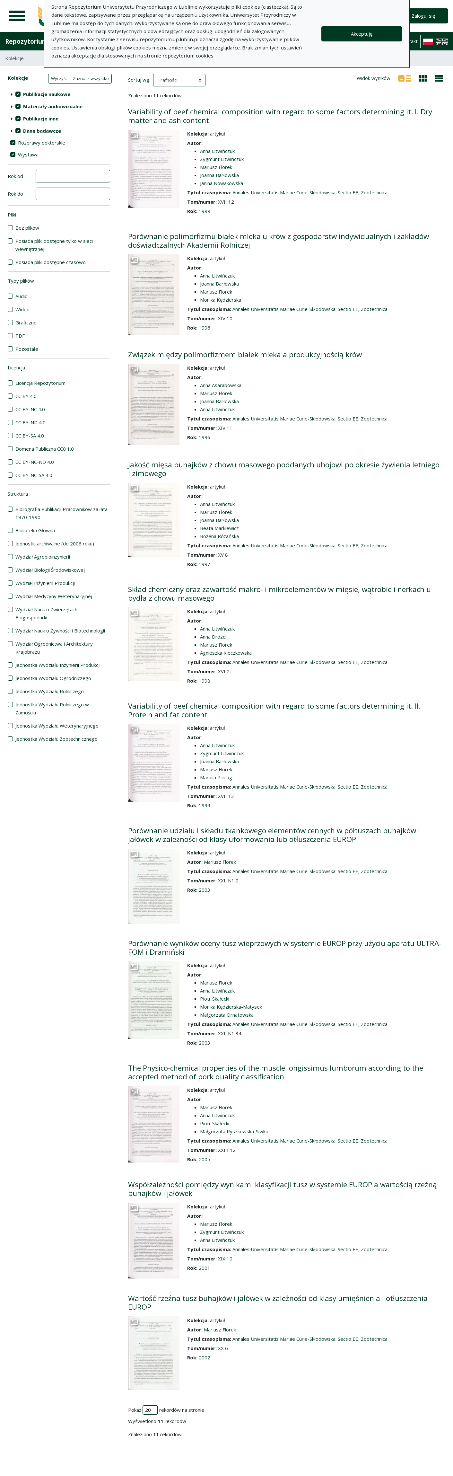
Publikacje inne (40, 118)
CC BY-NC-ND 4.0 (34, 462)
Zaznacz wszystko (91, 78)
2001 (204, 1268)
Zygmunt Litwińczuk (222, 159)
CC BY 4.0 (26, 396)
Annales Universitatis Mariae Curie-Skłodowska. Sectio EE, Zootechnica (310, 192)
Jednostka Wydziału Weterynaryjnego (57, 725)
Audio (21, 296)
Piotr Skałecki (214, 998)
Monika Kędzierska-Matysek (231, 1006)
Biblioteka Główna (35, 530)
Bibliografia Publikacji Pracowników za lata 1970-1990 (61, 513)
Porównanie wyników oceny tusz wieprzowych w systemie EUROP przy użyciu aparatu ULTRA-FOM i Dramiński (284, 947)
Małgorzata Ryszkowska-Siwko (234, 1131)
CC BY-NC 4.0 (30, 409)
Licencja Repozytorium (40, 383)
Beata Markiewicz (219, 528)
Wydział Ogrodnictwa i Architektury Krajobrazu (54, 648)
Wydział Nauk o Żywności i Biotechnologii (60, 630)
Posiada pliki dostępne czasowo (50, 262)
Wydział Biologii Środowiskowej (50, 570)
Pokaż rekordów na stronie (166, 1410)
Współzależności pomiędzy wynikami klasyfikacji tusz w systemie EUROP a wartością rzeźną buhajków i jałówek (282, 1189)
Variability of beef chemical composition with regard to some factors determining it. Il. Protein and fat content (274, 710)
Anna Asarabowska (220, 385)
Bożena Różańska (219, 536)
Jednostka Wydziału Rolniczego (49, 691)
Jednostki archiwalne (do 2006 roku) (54, 543)
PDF (20, 335)
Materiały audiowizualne (53, 106)
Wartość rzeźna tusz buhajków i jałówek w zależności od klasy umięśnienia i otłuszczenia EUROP (278, 1302)
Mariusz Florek (216, 167)
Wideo (22, 309)
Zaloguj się (423, 16)
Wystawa (28, 154)
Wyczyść (59, 78)
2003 (204, 890)
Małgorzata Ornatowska (227, 1015)
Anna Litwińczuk (217, 151)
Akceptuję (361, 34)
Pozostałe (26, 349)
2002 (204, 1357)
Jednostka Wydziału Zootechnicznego (56, 739)
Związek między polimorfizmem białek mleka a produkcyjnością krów (245, 354)
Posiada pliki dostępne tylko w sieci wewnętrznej (54, 245)
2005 (204, 1159)
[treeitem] (59, 94)
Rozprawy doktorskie (41, 142)
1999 (204, 211)
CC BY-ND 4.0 (30, 422)
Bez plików (27, 228)
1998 (204, 680)
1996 (204, 327)
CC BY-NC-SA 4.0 (33, 475)
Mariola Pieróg (216, 777)
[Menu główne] (17, 16)
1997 (204, 564)
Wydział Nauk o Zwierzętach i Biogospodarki (47, 613)
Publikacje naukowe (46, 94)
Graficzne (26, 322)
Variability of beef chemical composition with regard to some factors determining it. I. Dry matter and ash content (280, 116)
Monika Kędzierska (220, 299)
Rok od (15, 176)
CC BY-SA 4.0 (29, 435)
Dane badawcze (42, 131)
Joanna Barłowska (219, 175)
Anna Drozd (213, 636)
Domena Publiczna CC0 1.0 (44, 449)
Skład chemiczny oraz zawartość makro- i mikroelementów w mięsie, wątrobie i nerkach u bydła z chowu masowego (279, 593)
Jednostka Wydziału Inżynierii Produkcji (57, 665)
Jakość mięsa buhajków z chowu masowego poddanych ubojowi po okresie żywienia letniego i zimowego (284, 469)
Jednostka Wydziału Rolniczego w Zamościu (52, 708)
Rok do (15, 193)
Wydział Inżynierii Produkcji (45, 583)
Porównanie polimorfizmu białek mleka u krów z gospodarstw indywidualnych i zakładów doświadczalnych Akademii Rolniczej (278, 240)
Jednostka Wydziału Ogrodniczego (53, 678)
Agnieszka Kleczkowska (226, 653)
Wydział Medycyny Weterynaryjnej (53, 596)
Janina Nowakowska (221, 183)
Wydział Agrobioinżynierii (42, 556)
